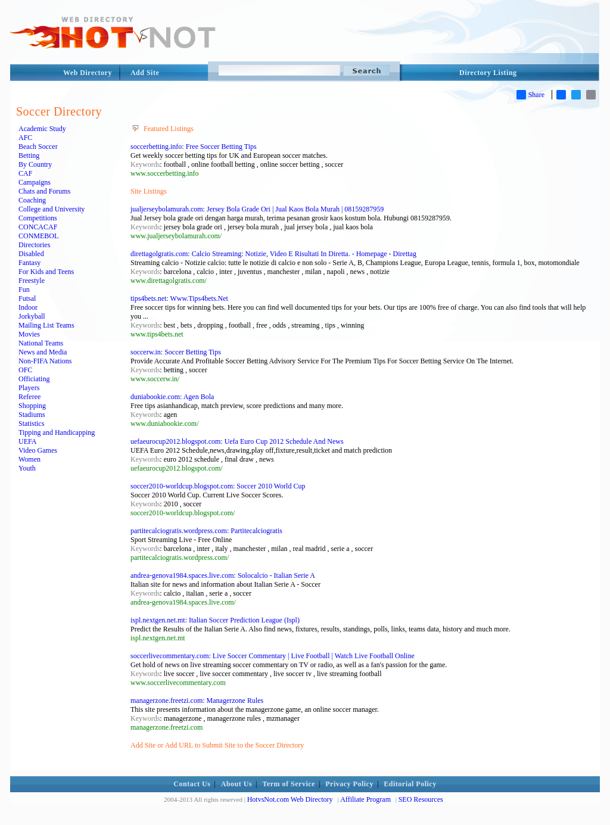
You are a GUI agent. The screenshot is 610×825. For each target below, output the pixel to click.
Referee (29, 397)
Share (530, 94)
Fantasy (29, 263)
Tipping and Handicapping (56, 432)
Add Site (144, 73)
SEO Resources (421, 799)
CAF (25, 173)
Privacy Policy (349, 784)
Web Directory (87, 73)
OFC (25, 370)
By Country (35, 164)
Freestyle (31, 280)
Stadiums (31, 414)
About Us (236, 784)
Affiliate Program (365, 799)
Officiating (33, 379)
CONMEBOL (38, 236)
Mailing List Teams (46, 325)
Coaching (32, 200)
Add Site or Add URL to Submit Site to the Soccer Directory (217, 745)
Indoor (28, 307)
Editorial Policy (410, 784)
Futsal (27, 298)
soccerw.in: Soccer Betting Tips (175, 352)
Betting (28, 155)
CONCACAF (37, 227)
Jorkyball (31, 316)
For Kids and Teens (46, 271)
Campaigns (34, 182)
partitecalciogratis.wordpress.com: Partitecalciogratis (206, 531)
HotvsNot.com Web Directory (290, 799)
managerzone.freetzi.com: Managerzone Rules (196, 700)
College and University (51, 209)
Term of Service (289, 784)
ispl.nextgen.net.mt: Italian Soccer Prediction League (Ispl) (215, 620)
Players (28, 388)
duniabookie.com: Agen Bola (172, 397)
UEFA (27, 441)
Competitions (37, 218)
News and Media (42, 352)
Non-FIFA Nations (44, 361)
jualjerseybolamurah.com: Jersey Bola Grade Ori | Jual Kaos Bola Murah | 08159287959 (257, 209)
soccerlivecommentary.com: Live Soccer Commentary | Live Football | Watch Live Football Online (272, 656)
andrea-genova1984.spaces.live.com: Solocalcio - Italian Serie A (222, 575)
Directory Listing (488, 73)
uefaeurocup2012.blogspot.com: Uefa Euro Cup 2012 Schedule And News (237, 441)
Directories (34, 245)
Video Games (37, 450)
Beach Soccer (38, 146)
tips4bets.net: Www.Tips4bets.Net (179, 298)
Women (29, 459)
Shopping (32, 405)
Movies (29, 334)
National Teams (40, 343)
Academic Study (42, 128)
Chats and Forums (44, 191)
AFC (25, 137)
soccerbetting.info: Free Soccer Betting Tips (193, 146)
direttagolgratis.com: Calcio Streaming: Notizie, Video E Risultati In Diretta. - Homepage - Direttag (273, 254)
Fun (24, 289)
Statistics (31, 423)
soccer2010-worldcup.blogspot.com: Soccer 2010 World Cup (217, 486)
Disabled (31, 254)
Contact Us (191, 784)
